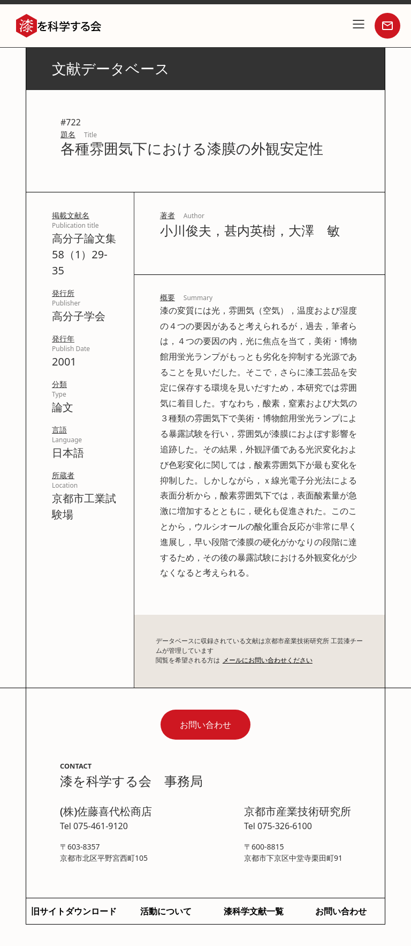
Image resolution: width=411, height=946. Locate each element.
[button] (358, 25)
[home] (59, 26)
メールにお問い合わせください (268, 660)
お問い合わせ (205, 725)
